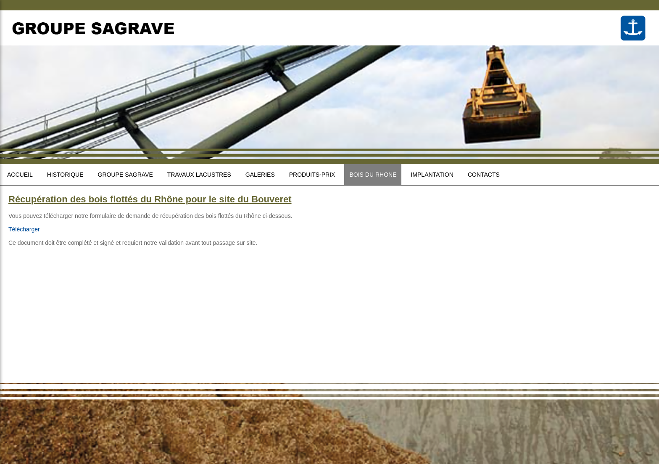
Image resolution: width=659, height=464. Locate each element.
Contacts (484, 174)
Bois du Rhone (372, 174)
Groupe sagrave (125, 174)
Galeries (260, 174)
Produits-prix (312, 174)
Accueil (20, 174)
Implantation (432, 174)
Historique (65, 174)
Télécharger (24, 229)
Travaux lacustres (199, 174)
